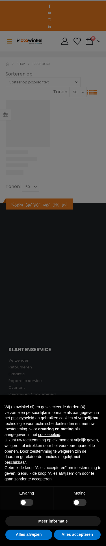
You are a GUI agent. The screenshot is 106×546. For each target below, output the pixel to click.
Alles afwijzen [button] (29, 534)
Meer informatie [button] (53, 521)
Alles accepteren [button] (77, 534)
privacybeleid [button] (22, 418)
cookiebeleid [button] (49, 434)
